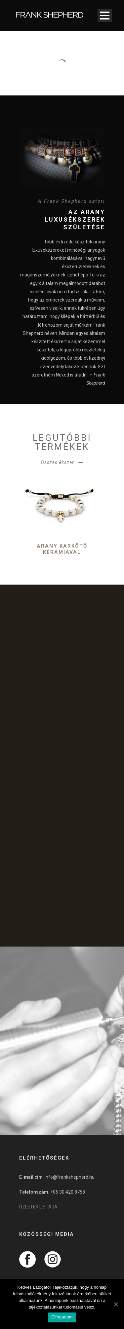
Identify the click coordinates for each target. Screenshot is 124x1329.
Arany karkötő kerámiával (62, 549)
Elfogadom (61, 1316)
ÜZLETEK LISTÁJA (38, 1206)
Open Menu (105, 15)
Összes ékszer (57, 462)
